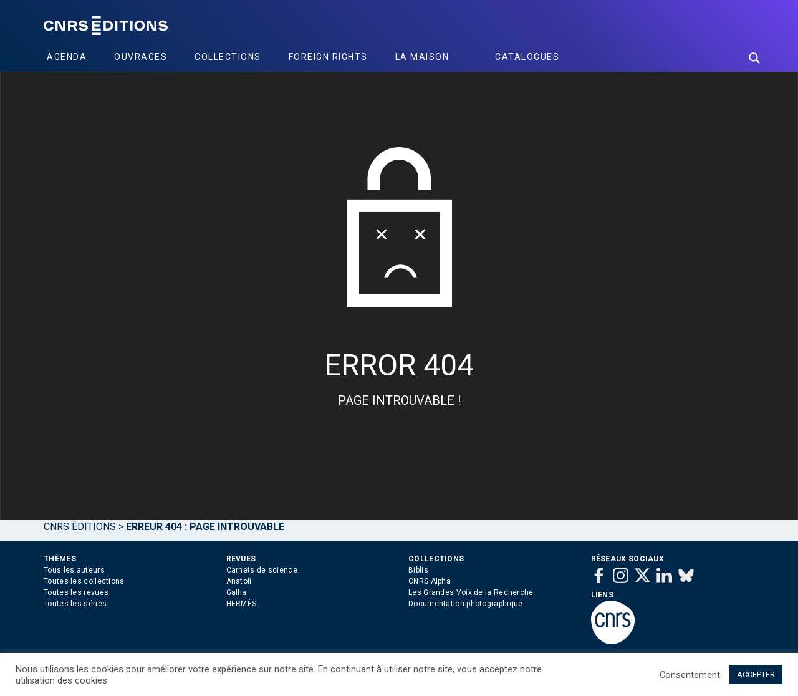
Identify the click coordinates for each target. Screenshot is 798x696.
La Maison (422, 57)
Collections (228, 57)
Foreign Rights (328, 57)
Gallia (236, 592)
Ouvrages (140, 57)
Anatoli (239, 581)
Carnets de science (261, 570)
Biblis (418, 570)
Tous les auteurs (74, 570)
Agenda (67, 57)
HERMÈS (241, 603)
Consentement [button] (690, 674)
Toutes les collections (84, 581)
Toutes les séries (75, 603)
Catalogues (527, 57)
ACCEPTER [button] (756, 674)
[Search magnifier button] (754, 58)
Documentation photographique (465, 603)
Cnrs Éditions (80, 527)
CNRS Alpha (429, 581)
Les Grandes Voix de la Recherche (471, 592)
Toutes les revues (76, 592)
